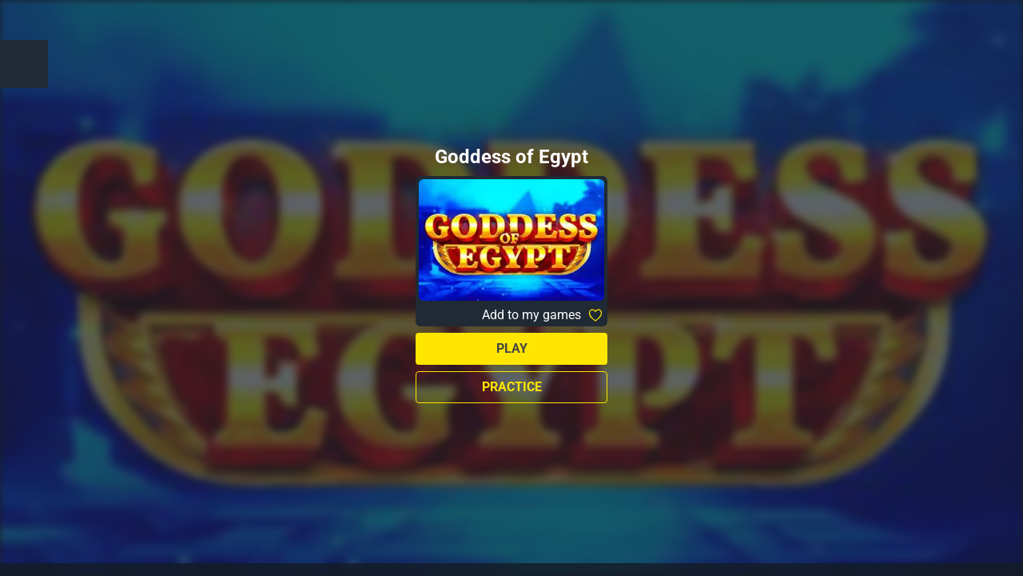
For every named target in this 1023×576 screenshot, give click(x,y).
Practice (512, 386)
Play (511, 348)
